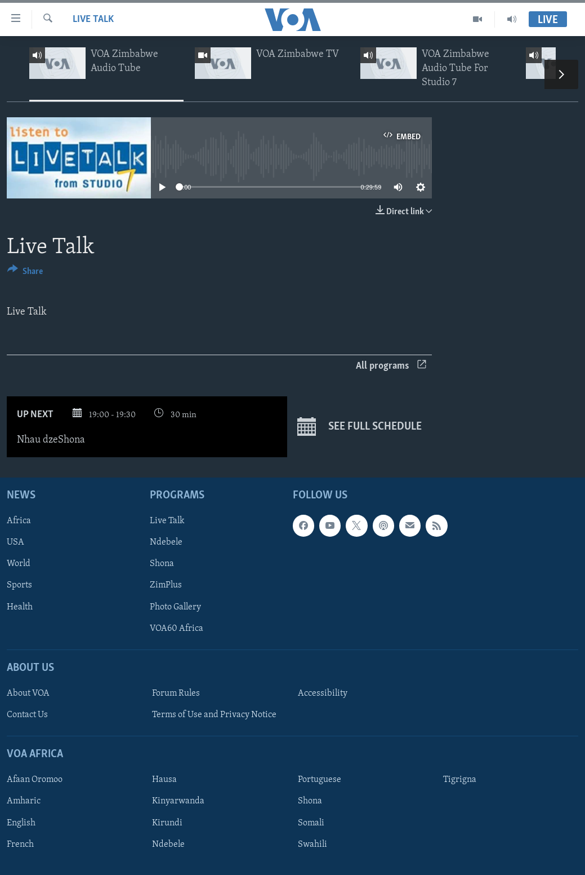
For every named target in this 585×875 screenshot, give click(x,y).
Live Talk (93, 19)
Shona (162, 563)
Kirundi (167, 822)
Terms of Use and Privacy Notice (214, 714)
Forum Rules (176, 693)
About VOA (28, 693)
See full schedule (359, 427)
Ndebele (166, 542)
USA (15, 542)
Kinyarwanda (178, 801)
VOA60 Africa (176, 628)
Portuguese (319, 779)
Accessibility (322, 693)
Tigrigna (459, 779)
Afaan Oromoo (34, 779)
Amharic (24, 801)
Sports (19, 585)
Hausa (164, 779)
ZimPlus (166, 585)
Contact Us (27, 714)
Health (20, 606)
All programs (391, 366)
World (18, 563)
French (20, 844)
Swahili (312, 844)
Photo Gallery (175, 606)
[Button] (25, 273)
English (21, 822)
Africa (19, 520)
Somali (311, 822)
